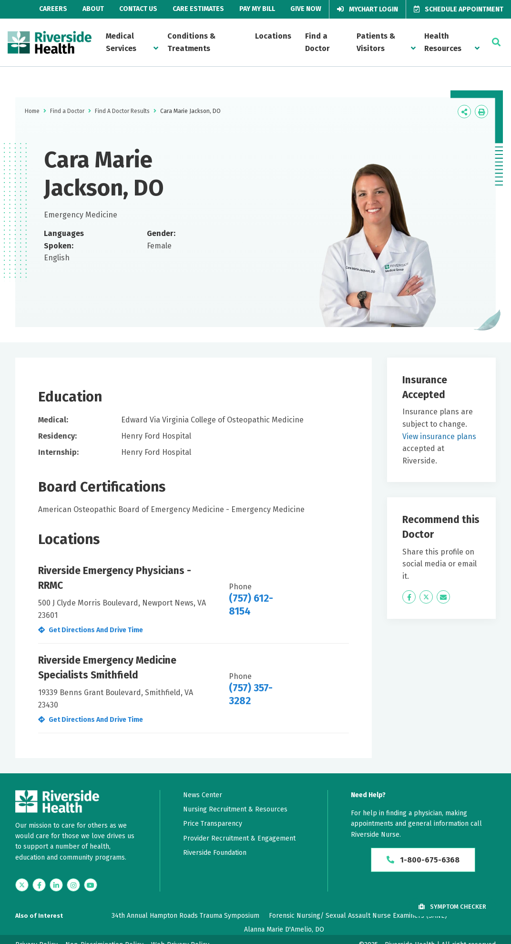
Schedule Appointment (458, 9)
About (93, 9)
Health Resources (442, 42)
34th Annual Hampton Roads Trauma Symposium (185, 916)
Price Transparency (212, 824)
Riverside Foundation (214, 853)
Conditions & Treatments (191, 42)
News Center (202, 795)
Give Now (305, 9)
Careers (53, 9)
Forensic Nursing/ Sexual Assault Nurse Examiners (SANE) (358, 916)
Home (32, 111)
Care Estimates (198, 9)
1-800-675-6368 (423, 859)
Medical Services (121, 42)
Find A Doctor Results (122, 111)
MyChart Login (367, 9)
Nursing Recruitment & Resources (235, 809)
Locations (273, 36)
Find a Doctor (317, 42)
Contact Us (138, 9)
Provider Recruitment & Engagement (239, 838)
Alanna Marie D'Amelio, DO (284, 929)
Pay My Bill (257, 9)
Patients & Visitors (376, 42)
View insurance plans (439, 436)
